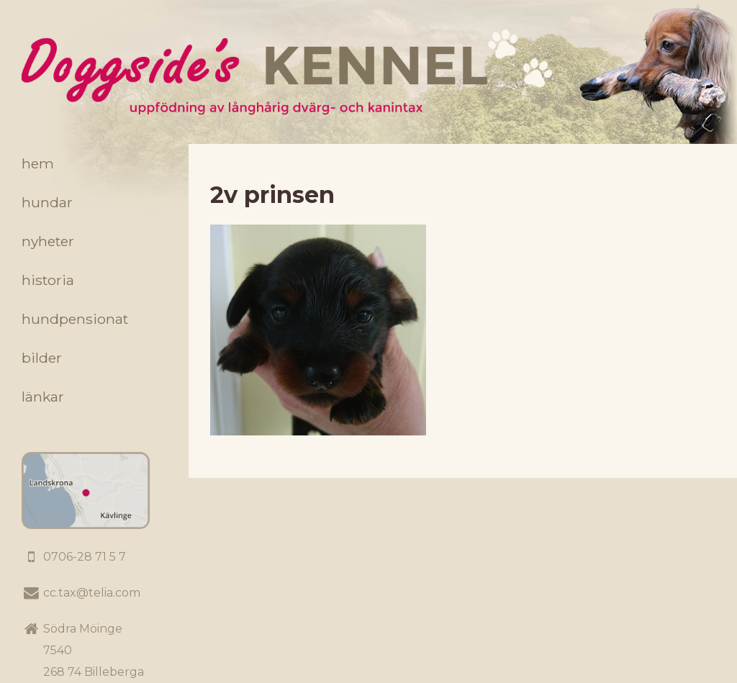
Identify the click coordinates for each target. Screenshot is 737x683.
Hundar (47, 202)
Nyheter (48, 241)
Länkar (43, 396)
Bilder (42, 357)
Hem (38, 163)
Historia (48, 280)
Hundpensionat (75, 318)
